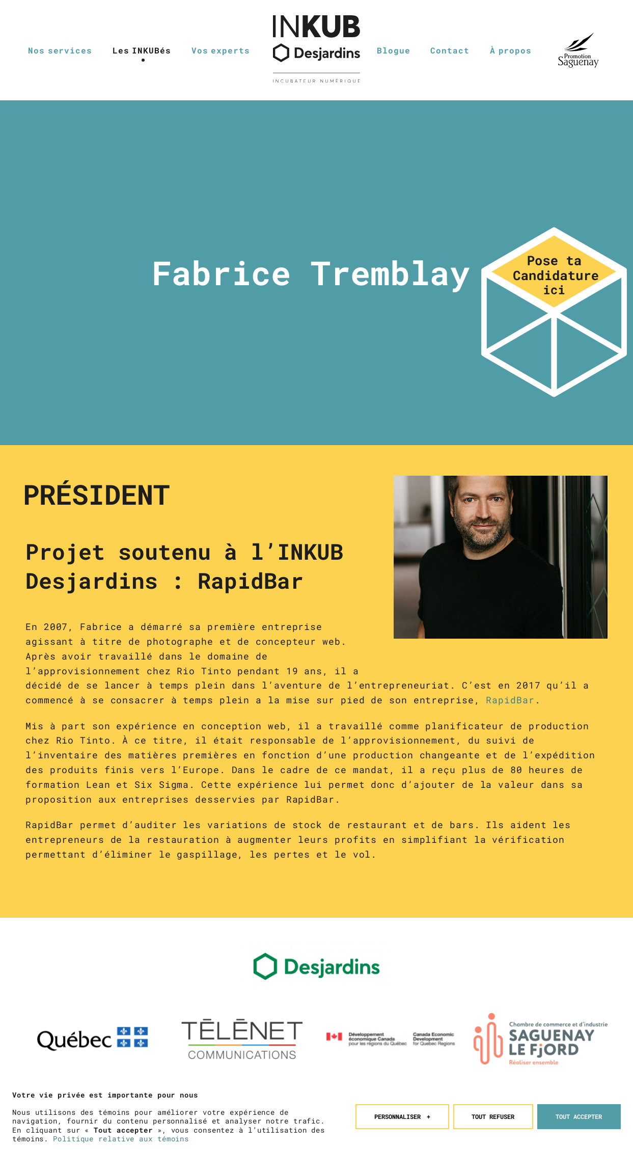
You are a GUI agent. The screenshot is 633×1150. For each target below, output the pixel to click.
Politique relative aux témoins (121, 1133)
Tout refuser (493, 1111)
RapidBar (510, 700)
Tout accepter (579, 1111)
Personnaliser (402, 1111)
